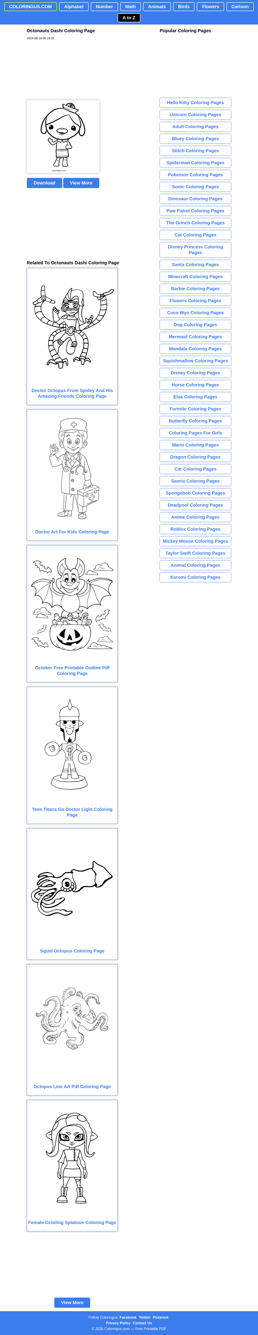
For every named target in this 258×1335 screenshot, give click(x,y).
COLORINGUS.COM (30, 6)
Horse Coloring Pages (195, 384)
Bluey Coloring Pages (195, 138)
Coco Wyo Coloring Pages (195, 312)
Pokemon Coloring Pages (195, 174)
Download (44, 182)
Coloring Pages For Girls (195, 432)
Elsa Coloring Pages (195, 396)
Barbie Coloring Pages (195, 288)
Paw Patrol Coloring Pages (195, 210)
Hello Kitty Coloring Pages (195, 102)
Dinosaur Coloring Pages (195, 198)
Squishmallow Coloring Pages (195, 360)
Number (104, 6)
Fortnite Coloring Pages (195, 408)
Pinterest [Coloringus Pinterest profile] (160, 1317)
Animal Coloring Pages (195, 565)
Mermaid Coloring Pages (195, 336)
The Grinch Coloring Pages (195, 222)
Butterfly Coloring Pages (195, 420)
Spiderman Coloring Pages (195, 162)
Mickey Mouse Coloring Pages (195, 541)
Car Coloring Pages (195, 468)
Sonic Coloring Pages (195, 186)
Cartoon (240, 6)
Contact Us (142, 1323)
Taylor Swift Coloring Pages (195, 553)
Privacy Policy (118, 1323)
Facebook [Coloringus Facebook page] (128, 1317)
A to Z (129, 17)
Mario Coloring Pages (195, 444)
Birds (184, 6)
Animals (157, 6)
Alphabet (74, 6)
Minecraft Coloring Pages (195, 276)
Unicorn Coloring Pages (195, 114)
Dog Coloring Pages (195, 324)
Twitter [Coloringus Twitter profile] (144, 1317)
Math (130, 6)
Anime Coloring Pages (195, 517)
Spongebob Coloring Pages (195, 493)
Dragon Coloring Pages (195, 456)
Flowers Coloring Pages (195, 300)
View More (81, 182)
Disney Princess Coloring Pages (195, 249)
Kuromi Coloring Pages (195, 577)
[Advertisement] (61, 70)
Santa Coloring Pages (195, 264)
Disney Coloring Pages (195, 372)
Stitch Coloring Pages (195, 150)
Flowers (210, 6)
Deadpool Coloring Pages (195, 505)
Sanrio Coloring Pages (195, 481)
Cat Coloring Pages (195, 234)
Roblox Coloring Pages (195, 529)
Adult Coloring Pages (195, 126)
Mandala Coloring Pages (195, 348)
